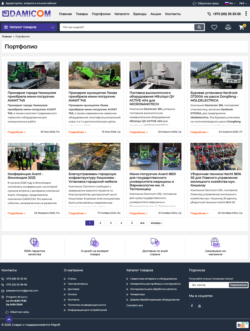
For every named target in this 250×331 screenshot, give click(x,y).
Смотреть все (134, 305)
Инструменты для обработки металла (153, 289)
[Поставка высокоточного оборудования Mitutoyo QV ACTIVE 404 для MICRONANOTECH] (155, 76)
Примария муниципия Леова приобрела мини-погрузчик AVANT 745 (93, 96)
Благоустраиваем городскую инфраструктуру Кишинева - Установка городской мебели (93, 177)
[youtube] (200, 306)
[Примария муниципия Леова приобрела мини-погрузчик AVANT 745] (95, 76)
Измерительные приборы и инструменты (155, 283)
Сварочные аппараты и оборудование (153, 278)
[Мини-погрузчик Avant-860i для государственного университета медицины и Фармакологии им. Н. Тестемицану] (155, 157)
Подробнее (17, 132)
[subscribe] (219, 285)
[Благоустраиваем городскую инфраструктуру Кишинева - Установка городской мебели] (95, 157)
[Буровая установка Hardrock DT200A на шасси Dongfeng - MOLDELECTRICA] (216, 76)
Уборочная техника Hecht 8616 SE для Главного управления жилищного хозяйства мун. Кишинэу (215, 179)
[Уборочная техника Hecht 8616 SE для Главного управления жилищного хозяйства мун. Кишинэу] (216, 157)
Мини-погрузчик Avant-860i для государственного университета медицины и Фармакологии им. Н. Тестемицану (152, 181)
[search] (132, 27)
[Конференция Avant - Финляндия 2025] (34, 157)
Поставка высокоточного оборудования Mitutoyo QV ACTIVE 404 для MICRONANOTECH (151, 98)
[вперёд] (156, 223)
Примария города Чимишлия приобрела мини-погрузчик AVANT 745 (32, 96)
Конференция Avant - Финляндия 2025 (25, 176)
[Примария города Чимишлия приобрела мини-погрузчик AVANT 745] (34, 76)
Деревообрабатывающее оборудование (154, 299)
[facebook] (192, 306)
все (142, 222)
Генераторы (137, 294)
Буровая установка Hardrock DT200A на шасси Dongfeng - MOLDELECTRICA (214, 96)
